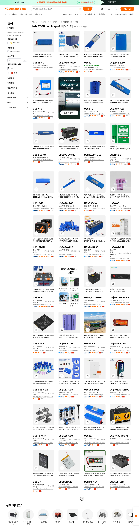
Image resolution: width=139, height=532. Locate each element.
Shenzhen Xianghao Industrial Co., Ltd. (120, 487)
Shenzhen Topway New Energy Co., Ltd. (43, 208)
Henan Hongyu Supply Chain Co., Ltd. (120, 443)
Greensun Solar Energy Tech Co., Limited (120, 258)
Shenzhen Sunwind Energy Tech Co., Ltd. (43, 489)
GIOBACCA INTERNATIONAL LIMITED (43, 350)
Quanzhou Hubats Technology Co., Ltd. (95, 208)
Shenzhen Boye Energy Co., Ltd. (95, 114)
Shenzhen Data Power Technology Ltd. (120, 67)
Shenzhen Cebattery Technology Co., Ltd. (95, 350)
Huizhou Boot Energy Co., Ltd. (120, 208)
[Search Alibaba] (55, 9)
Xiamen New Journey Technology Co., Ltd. (69, 350)
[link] (136, 510)
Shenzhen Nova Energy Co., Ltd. (120, 114)
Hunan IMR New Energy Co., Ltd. (120, 162)
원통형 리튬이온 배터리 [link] (69, 22)
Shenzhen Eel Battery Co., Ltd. (43, 304)
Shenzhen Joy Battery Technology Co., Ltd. (43, 160)
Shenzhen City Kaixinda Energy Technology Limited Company (43, 116)
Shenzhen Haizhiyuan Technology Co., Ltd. (43, 67)
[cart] (109, 9)
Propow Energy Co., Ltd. (92, 304)
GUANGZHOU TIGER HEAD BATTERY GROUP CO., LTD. (69, 443)
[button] (80, 8)
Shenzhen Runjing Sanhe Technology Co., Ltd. (120, 394)
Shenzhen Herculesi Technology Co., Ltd (95, 160)
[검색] (87, 9)
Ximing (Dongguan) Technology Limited (43, 397)
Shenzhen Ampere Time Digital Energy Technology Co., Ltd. (43, 254)
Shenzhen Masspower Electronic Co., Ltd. (95, 69)
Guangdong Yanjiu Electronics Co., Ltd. (69, 487)
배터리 (55, 22)
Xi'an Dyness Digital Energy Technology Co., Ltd (120, 302)
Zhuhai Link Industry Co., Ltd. (94, 443)
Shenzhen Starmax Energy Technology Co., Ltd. (69, 70)
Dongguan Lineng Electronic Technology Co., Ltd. (69, 394)
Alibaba (34, 22)
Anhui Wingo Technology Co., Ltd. (95, 394)
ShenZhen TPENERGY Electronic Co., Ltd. (120, 350)
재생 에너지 (45, 22)
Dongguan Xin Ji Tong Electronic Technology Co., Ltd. (43, 443)
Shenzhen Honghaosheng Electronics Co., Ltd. (69, 162)
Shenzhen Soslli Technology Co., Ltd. (69, 208)
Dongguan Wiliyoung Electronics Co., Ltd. (69, 254)
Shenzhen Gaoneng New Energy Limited (95, 487)
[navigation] (17, 261)
